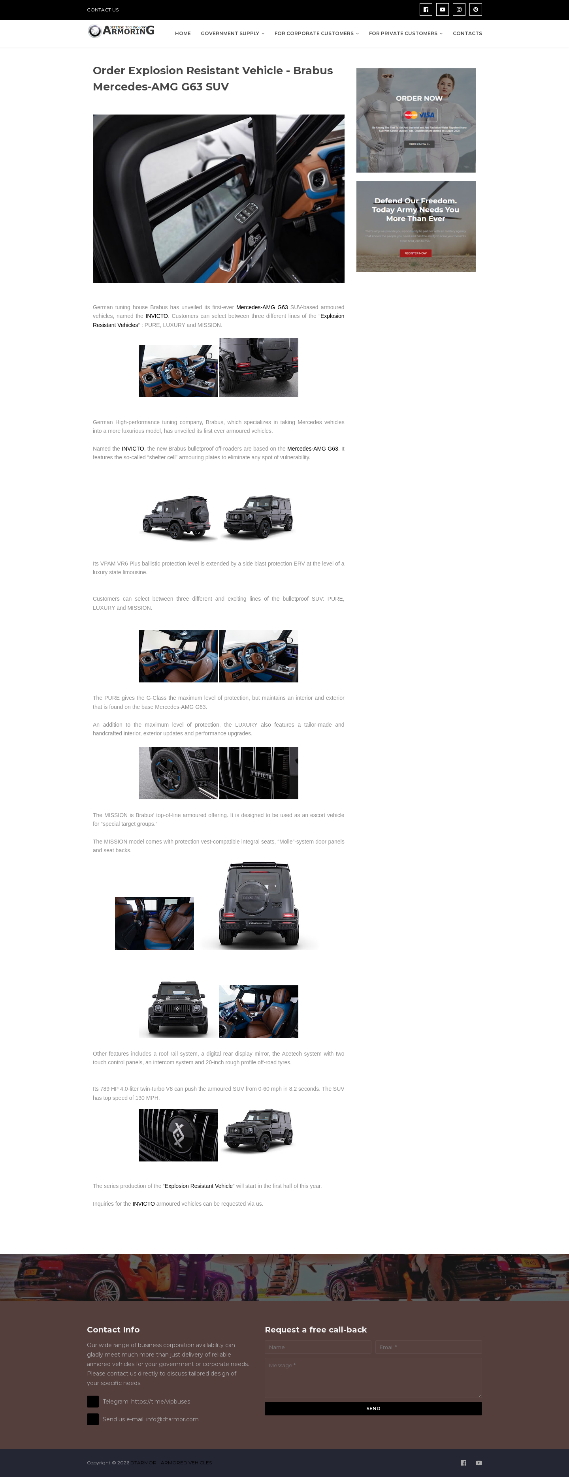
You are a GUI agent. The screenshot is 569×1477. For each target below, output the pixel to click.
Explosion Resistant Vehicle (199, 1186)
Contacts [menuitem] (467, 33)
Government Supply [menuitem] (230, 33)
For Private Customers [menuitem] (403, 33)
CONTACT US (103, 10)
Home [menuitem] (183, 33)
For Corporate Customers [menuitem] (314, 33)
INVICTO (156, 316)
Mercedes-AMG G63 (262, 307)
